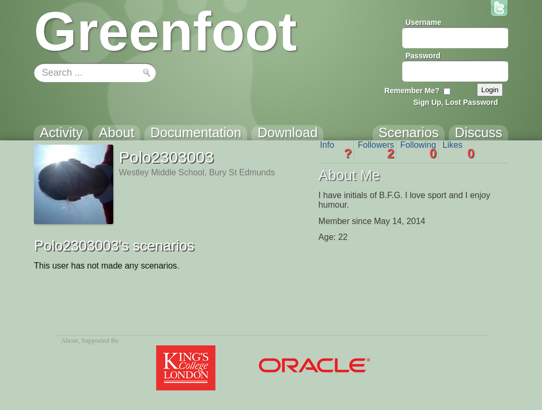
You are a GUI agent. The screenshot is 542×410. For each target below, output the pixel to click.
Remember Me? (411, 90)
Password (422, 55)
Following (418, 149)
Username (423, 22)
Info (336, 149)
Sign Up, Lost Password (455, 102)
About (69, 340)
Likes (458, 149)
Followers (376, 149)
